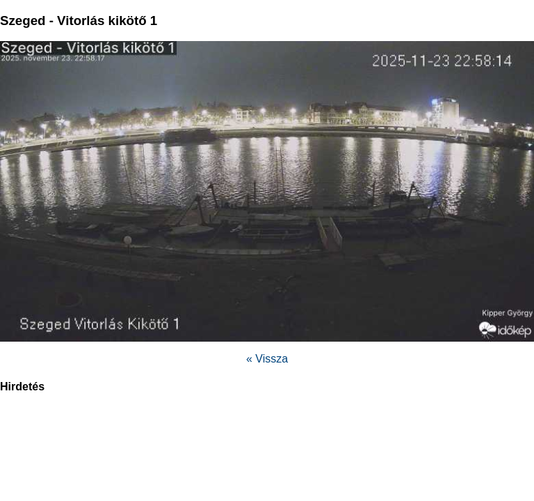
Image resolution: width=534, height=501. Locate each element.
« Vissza (267, 359)
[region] (267, 439)
